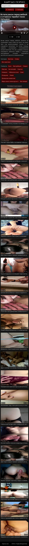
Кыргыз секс (5, 543)
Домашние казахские (8, 78)
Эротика (10, 59)
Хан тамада (23, 81)
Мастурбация (17, 66)
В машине (5, 75)
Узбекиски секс (14, 72)
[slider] (11, 31)
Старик (25, 66)
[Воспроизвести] (2, 33)
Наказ (11, 75)
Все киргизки (6, 62)
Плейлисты (10, 9)
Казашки (4, 72)
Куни (9, 66)
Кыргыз (14, 2)
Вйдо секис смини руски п (10, 81)
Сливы (17, 59)
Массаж (4, 69)
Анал (21, 72)
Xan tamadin (12, 69)
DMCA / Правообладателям (19, 543)
